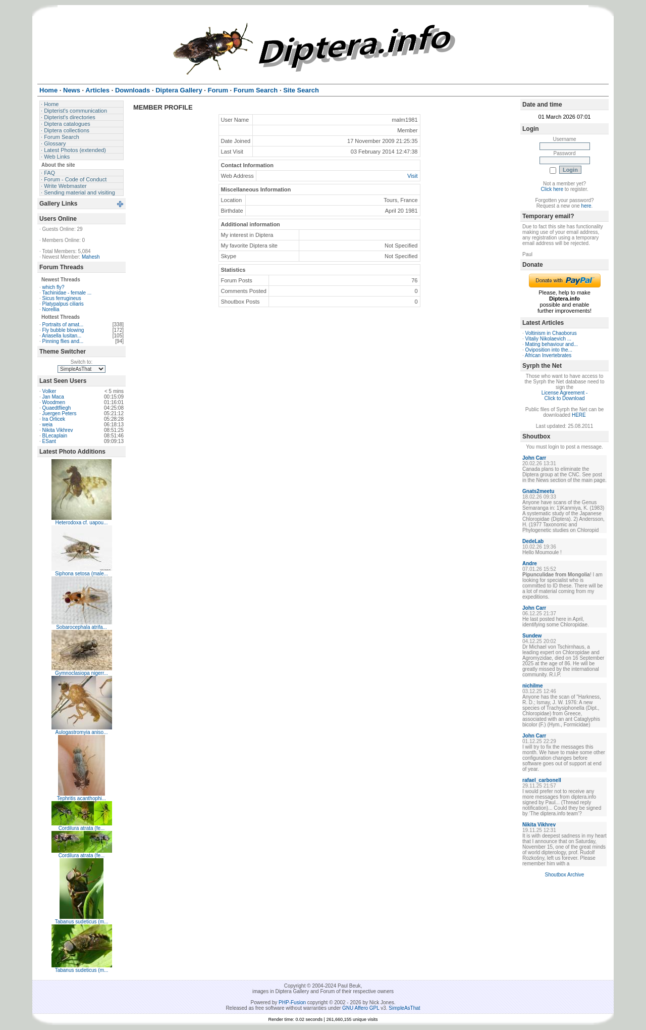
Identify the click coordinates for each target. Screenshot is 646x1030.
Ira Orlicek (54, 419)
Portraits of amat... (63, 324)
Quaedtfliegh (56, 408)
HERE (579, 415)
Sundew (532, 636)
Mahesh (91, 257)
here (586, 206)
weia (47, 424)
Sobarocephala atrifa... (81, 627)
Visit (412, 176)
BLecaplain (54, 435)
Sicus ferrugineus (61, 298)
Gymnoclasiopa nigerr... (81, 673)
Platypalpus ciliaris (63, 304)
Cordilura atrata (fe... (82, 828)
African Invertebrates (548, 355)
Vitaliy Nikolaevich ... (548, 338)
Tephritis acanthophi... (81, 798)
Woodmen (53, 402)
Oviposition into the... (548, 350)
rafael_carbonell (541, 780)
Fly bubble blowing (63, 330)
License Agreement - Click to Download (565, 395)
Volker (49, 391)
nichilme (532, 686)
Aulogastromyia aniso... (82, 732)
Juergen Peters (59, 413)
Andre (529, 563)
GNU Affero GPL (360, 1008)
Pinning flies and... (63, 341)
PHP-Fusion (292, 1002)
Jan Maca (53, 397)
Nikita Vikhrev (57, 430)
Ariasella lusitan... (61, 335)
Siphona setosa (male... (81, 573)
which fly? (53, 287)
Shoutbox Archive (564, 874)
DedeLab (533, 541)
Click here (552, 189)
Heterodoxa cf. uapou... (82, 522)
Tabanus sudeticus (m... (82, 921)
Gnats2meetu (538, 491)
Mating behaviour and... (551, 344)
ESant (49, 441)
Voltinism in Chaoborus (551, 333)
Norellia (51, 309)
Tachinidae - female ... (66, 293)
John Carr (534, 458)
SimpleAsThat (404, 1008)
